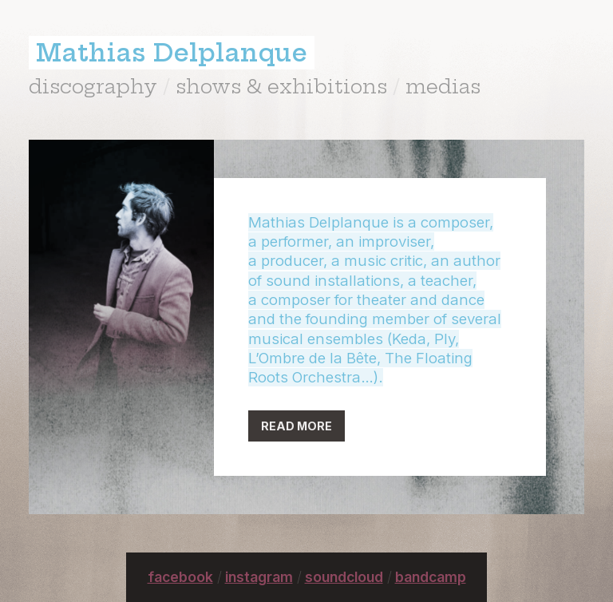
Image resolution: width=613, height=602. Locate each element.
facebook (180, 576)
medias (443, 86)
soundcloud (344, 576)
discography (93, 86)
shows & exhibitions (281, 86)
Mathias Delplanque (171, 53)
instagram (259, 576)
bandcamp (430, 576)
